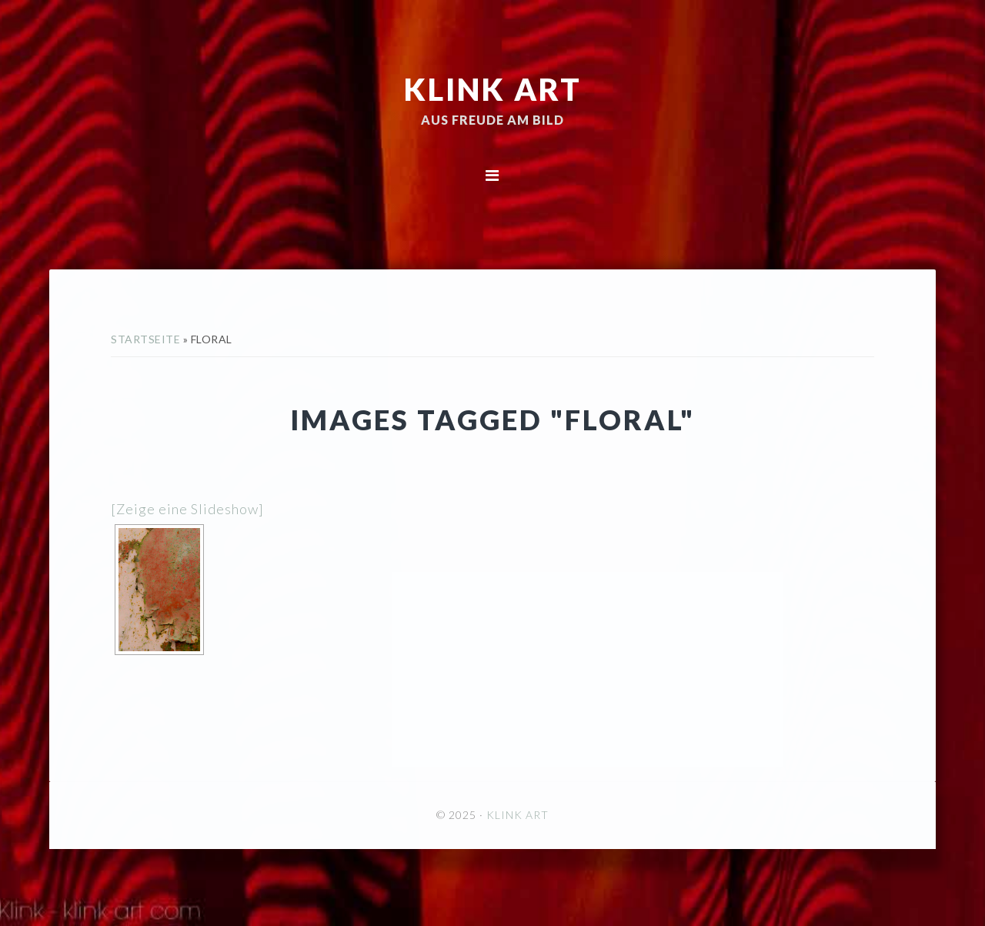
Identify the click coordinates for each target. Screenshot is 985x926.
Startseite (145, 339)
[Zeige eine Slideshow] (187, 508)
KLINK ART (493, 88)
